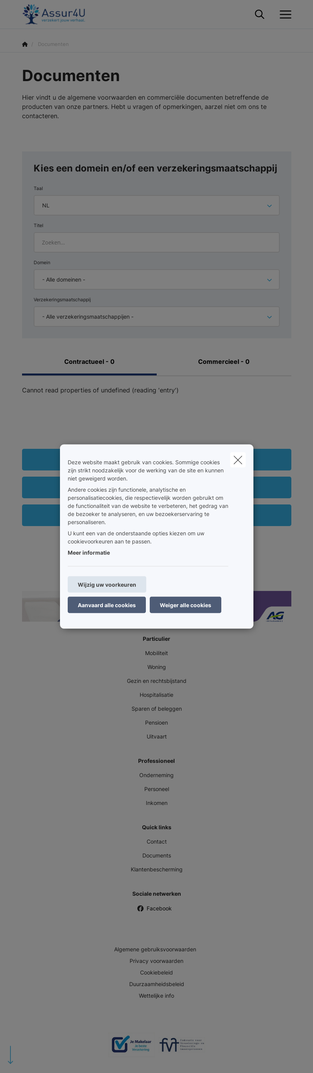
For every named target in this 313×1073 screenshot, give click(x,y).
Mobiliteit (156, 653)
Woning (156, 667)
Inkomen (157, 803)
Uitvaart (157, 736)
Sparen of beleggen (157, 708)
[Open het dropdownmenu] (283, 14)
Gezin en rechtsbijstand (156, 680)
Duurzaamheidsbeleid (156, 984)
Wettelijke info (156, 995)
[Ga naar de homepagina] (58, 14)
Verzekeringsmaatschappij (62, 299)
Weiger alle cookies (185, 605)
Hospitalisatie (156, 694)
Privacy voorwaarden (156, 961)
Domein (42, 262)
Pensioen (156, 722)
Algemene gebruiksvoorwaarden (155, 949)
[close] (238, 460)
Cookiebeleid (156, 972)
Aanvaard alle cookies (107, 605)
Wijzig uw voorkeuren (107, 584)
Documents (156, 855)
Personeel (156, 789)
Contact (157, 841)
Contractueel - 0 (89, 361)
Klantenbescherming (157, 869)
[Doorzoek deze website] (260, 14)
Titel (38, 225)
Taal (38, 188)
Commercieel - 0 (224, 361)
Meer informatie (89, 552)
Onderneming (156, 775)
